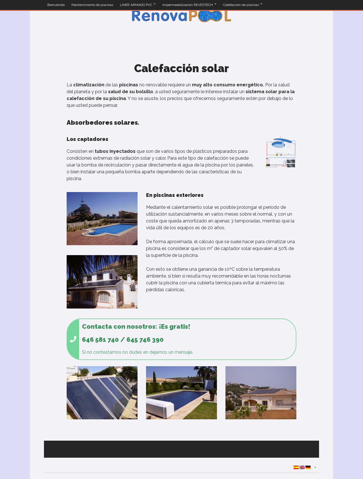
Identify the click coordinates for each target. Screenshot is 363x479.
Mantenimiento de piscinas (92, 5)
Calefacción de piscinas (241, 5)
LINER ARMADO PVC (136, 5)
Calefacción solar (181, 68)
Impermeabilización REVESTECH (188, 5)
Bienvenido (56, 5)
